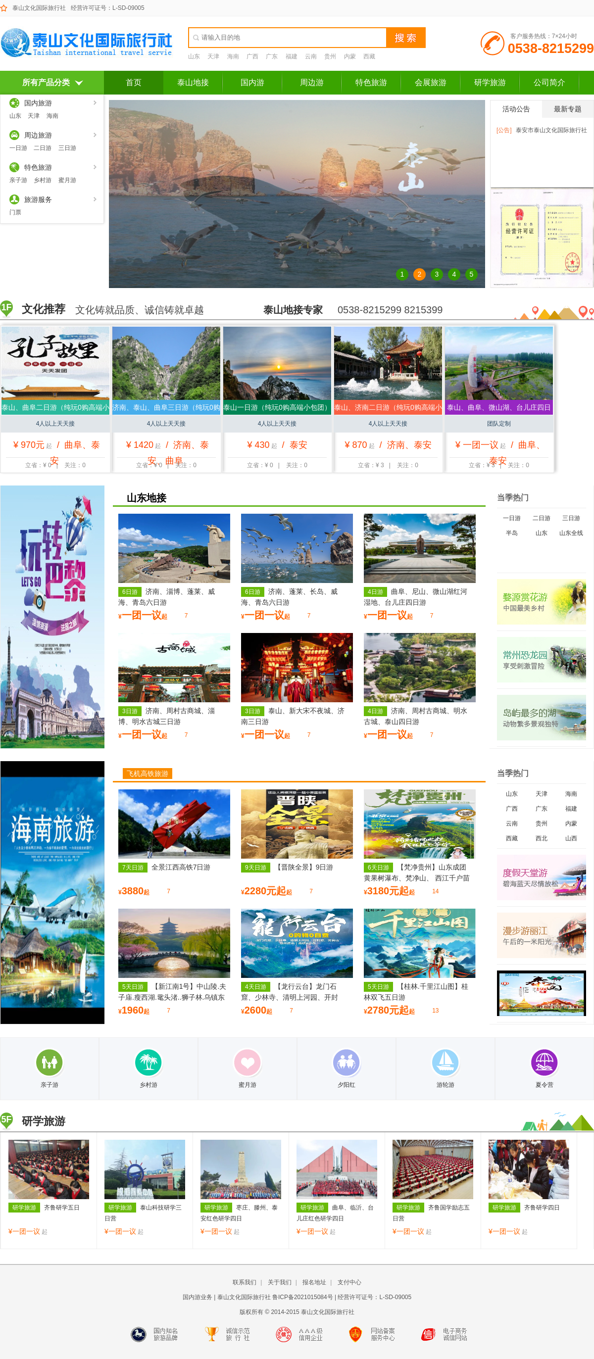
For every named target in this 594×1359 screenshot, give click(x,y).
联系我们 (244, 1282)
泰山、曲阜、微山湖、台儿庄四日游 (499, 409)
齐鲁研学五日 (44, 1207)
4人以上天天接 (55, 423)
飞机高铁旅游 (147, 773)
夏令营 (544, 1068)
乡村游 (42, 180)
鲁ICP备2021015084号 (302, 1297)
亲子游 (18, 180)
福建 (291, 56)
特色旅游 (371, 82)
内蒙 (350, 56)
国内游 (252, 82)
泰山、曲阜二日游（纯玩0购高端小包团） (55, 409)
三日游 (67, 148)
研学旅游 (490, 82)
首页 (134, 82)
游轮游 (445, 1068)
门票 (15, 212)
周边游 (312, 82)
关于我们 (280, 1282)
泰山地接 (193, 82)
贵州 (330, 56)
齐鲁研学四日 (524, 1207)
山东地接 (146, 497)
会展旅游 (430, 82)
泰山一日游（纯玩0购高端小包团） (277, 407)
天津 (213, 56)
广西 (252, 56)
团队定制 (499, 423)
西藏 (369, 56)
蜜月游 (67, 180)
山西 (571, 838)
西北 (541, 838)
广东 (272, 56)
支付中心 (349, 1282)
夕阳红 (346, 1068)
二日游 (42, 148)
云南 (311, 56)
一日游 (18, 148)
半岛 (512, 533)
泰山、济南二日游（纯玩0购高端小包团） (388, 409)
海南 (233, 56)
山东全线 (571, 533)
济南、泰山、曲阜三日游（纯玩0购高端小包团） (166, 409)
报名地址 (314, 1282)
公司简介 (549, 82)
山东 (194, 56)
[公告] (504, 130)
